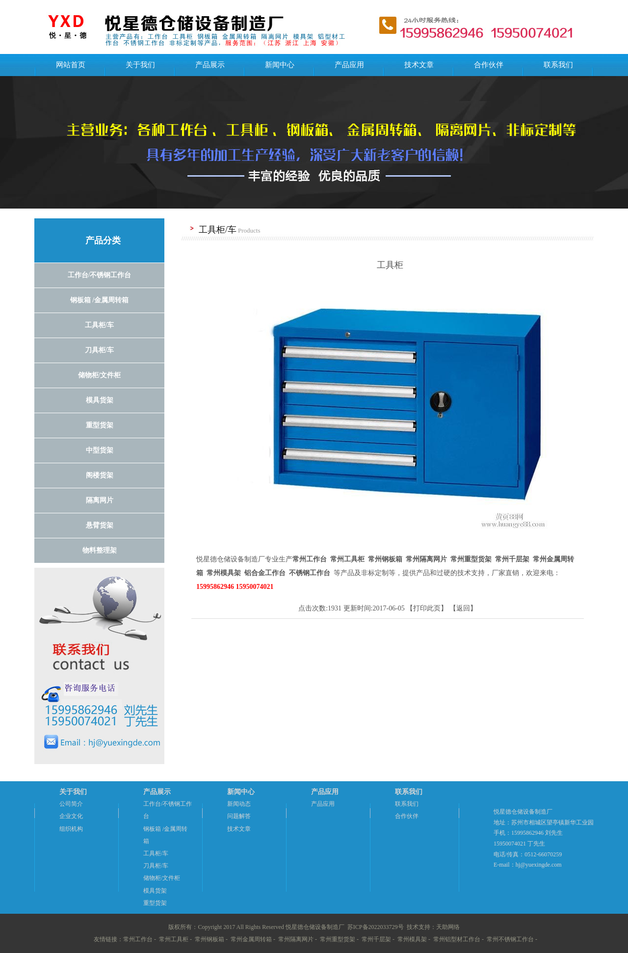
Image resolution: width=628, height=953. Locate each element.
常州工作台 (138, 939)
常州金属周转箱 (251, 939)
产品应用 (349, 65)
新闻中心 (279, 65)
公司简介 (71, 803)
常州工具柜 (173, 939)
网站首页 (70, 65)
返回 (463, 608)
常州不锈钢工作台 (510, 939)
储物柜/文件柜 (161, 877)
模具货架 (155, 890)
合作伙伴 (488, 65)
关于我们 (140, 65)
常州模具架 (412, 939)
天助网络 (448, 927)
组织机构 (71, 828)
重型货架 (155, 903)
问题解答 (239, 816)
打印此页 (427, 608)
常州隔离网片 (296, 939)
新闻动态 (239, 803)
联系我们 (558, 65)
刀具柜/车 (155, 865)
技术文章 (419, 65)
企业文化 (71, 816)
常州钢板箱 (209, 939)
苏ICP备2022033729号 (375, 927)
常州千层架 (376, 939)
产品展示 (210, 65)
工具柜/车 (155, 853)
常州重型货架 (337, 939)
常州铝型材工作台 (456, 939)
